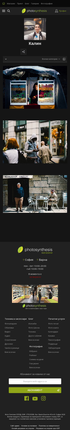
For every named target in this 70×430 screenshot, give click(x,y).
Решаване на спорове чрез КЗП (48, 428)
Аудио (7, 335)
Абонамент (43, 390)
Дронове (9, 344)
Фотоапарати (11, 323)
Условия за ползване (29, 426)
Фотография (46, 3)
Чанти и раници (12, 348)
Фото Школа (34, 327)
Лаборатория (54, 348)
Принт (20, 3)
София (28, 259)
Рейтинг (33, 355)
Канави (51, 335)
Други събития (34, 335)
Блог (27, 3)
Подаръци (52, 344)
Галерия (35, 3)
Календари (53, 331)
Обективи (9, 327)
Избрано (33, 351)
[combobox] (51, 59)
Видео (7, 331)
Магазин (11, 3)
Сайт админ (14, 426)
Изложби (32, 323)
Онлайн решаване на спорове (23, 428)
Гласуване (34, 363)
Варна (42, 259)
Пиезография (54, 340)
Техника (32, 331)
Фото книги (53, 327)
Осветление (10, 340)
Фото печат (53, 323)
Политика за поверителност (49, 426)
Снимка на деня (36, 359)
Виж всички (10, 352)
